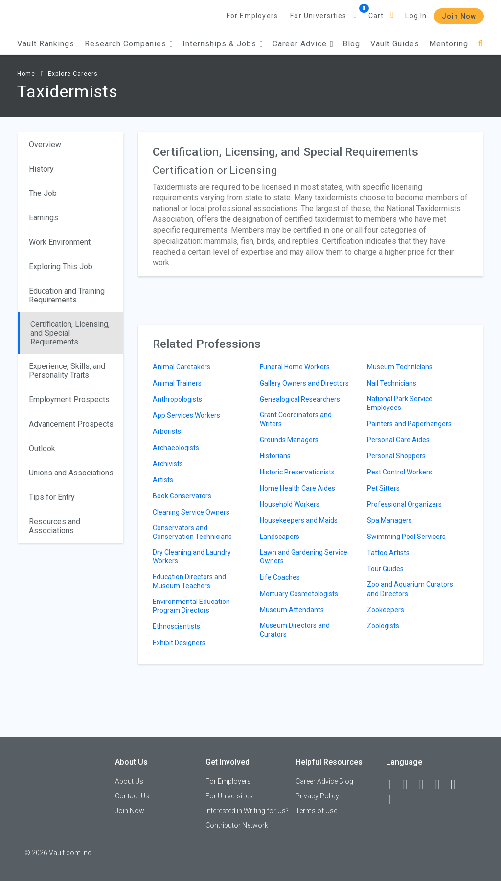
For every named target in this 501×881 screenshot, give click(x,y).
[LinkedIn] (409, 784)
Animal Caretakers (181, 367)
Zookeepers (385, 610)
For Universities (318, 16)
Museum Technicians (400, 367)
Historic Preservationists (297, 472)
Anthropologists (177, 399)
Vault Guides (394, 43)
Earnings (43, 217)
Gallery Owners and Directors (304, 383)
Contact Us (132, 796)
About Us (129, 781)
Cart (376, 16)
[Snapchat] (393, 800)
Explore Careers (73, 73)
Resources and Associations (54, 526)
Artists (163, 480)
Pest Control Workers (399, 472)
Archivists (168, 464)
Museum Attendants (292, 610)
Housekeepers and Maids (299, 520)
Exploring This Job (60, 266)
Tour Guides (385, 569)
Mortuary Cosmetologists (299, 594)
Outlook (42, 448)
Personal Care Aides (398, 440)
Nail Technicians (391, 383)
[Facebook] (393, 784)
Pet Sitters (383, 488)
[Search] (480, 43)
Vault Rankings (45, 43)
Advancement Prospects (71, 424)
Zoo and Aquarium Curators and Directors (410, 588)
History (41, 168)
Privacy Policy (317, 796)
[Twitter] (425, 784)
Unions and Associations (71, 472)
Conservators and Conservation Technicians (192, 532)
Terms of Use (316, 811)
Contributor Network (236, 825)
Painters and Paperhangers (409, 424)
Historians (275, 456)
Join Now (459, 16)
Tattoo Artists (388, 553)
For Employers (252, 16)
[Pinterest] (457, 784)
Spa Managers (389, 520)
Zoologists (383, 626)
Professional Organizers (404, 504)
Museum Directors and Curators (295, 630)
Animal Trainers (177, 383)
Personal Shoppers (396, 456)
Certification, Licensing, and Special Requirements (70, 333)
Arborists (167, 431)
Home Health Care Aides (297, 488)
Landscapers (279, 536)
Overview (45, 144)
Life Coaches (280, 577)
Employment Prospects (69, 399)
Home (26, 73)
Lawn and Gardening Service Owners (303, 556)
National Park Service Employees (400, 403)
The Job (43, 193)
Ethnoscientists (176, 626)
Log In (416, 16)
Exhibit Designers (179, 642)
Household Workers (289, 504)
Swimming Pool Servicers (406, 536)
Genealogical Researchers (300, 399)
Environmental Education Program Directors (191, 606)
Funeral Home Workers (295, 367)
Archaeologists (176, 447)
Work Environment (60, 242)
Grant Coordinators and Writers (296, 419)
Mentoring (448, 43)
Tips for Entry (52, 497)
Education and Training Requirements (67, 295)
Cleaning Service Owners (191, 512)
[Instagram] (441, 784)
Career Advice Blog (324, 781)
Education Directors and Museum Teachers (189, 581)
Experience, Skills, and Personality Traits (67, 371)
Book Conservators (182, 496)
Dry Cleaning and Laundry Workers (192, 556)
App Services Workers (186, 415)
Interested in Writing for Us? (247, 811)
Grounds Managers (289, 440)
